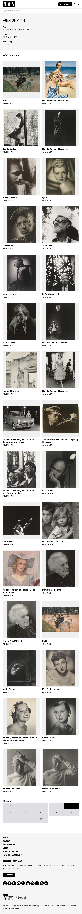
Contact (6, 841)
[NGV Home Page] (9, 4)
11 (10, 819)
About (5, 838)
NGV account (18, 868)
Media (5, 848)
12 (26, 819)
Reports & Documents (12, 855)
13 (41, 819)
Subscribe (9, 875)
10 (71, 813)
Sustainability (9, 845)
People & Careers (10, 852)
